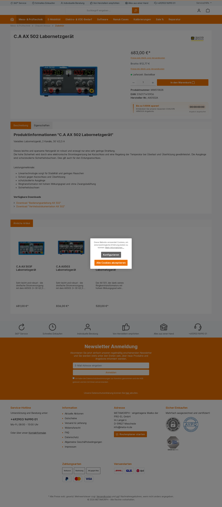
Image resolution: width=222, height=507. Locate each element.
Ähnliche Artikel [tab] (21, 227)
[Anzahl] (143, 87)
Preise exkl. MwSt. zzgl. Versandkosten (148, 62)
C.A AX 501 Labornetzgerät (106, 272)
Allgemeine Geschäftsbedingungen (83, 441)
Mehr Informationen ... (114, 247)
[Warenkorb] (208, 13)
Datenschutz (72, 437)
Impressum (70, 446)
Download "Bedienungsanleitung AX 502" (38, 207)
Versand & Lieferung (75, 423)
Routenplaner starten (130, 434)
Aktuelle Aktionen (74, 413)
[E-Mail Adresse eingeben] (111, 365)
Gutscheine (71, 418)
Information (69, 407)
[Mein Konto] (199, 13)
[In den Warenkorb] (182, 87)
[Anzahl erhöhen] (153, 87)
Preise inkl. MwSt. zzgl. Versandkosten (147, 73)
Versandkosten (104, 496)
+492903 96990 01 (24, 419)
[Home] (13, 23)
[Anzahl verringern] (134, 87)
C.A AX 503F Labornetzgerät (26, 272)
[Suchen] (151, 13)
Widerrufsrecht (73, 427)
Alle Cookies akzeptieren (111, 262)
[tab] (20, 130)
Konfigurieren (111, 254)
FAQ (67, 432)
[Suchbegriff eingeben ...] (114, 13)
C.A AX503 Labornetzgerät (66, 272)
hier (128, 393)
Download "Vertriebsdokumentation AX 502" (40, 210)
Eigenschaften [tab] (42, 129)
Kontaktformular (37, 432)
